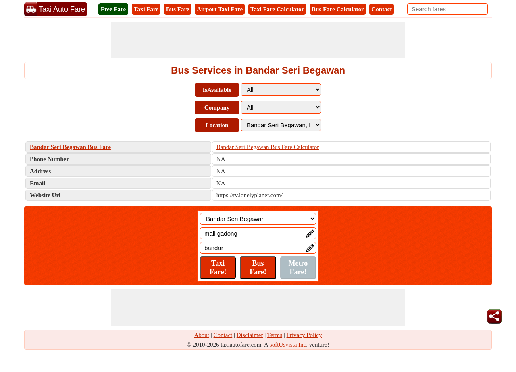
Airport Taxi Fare (220, 9)
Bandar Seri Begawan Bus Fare (70, 147)
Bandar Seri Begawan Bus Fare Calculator (267, 147)
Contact (381, 9)
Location (217, 125)
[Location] (258, 219)
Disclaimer (250, 335)
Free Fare (113, 9)
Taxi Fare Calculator (277, 9)
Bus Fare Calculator (338, 9)
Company (217, 107)
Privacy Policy (304, 335)
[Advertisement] (258, 40)
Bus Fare (177, 9)
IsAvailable (216, 90)
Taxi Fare (146, 9)
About (202, 335)
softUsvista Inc (288, 344)
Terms (274, 335)
